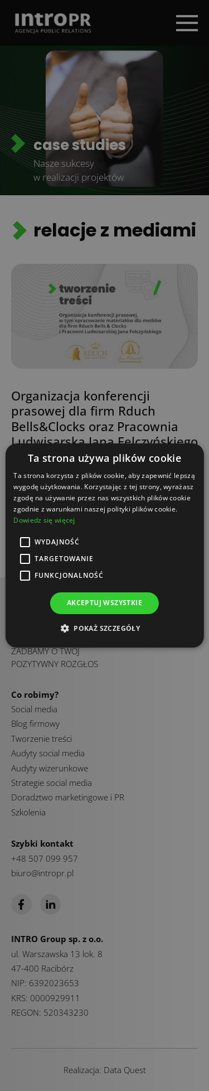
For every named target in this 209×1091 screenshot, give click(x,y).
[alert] (104, 545)
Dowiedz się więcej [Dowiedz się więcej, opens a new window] (44, 520)
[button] (104, 628)
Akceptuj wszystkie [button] (104, 602)
